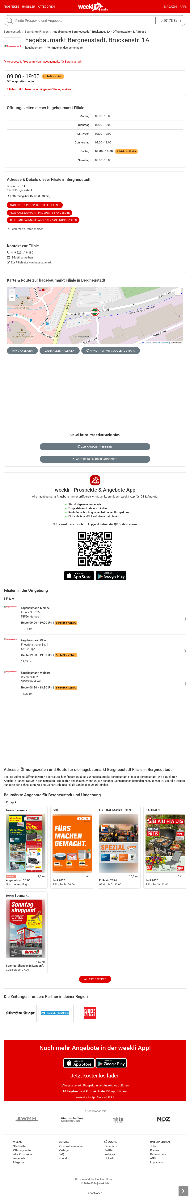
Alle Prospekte (95, 979)
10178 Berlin (171, 21)
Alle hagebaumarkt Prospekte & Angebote (40, 212)
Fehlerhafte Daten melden (25, 229)
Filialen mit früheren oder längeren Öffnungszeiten (40, 89)
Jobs (153, 1146)
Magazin (170, 6)
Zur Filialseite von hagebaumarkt (30, 262)
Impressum (157, 1162)
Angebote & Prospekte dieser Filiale (35, 205)
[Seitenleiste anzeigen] (183, 1191)
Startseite (19, 1146)
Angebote (19, 1158)
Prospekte (11, 6)
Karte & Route (56, 280)
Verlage (64, 1150)
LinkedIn (109, 1158)
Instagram (110, 1154)
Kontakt (64, 1158)
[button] (178, 292)
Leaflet (146, 342)
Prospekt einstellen (71, 1146)
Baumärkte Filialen (37, 31)
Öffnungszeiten (22, 1150)
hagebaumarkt (34, 47)
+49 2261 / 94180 (20, 252)
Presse (154, 1150)
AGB (153, 1158)
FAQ (61, 1154)
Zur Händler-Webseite (95, 446)
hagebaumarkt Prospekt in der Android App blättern (95, 1085)
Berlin (104, 9)
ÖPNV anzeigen (22, 350)
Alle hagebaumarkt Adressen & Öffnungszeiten (43, 220)
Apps (183, 6)
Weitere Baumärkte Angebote (94, 459)
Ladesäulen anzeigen (59, 350)
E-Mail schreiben (20, 257)
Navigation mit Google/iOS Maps (111, 350)
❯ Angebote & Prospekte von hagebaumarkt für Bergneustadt (43, 61)
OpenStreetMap (162, 342)
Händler (28, 6)
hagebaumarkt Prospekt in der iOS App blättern (95, 1091)
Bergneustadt (12, 31)
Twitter (108, 1150)
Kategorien (46, 6)
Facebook (110, 1146)
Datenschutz (158, 1154)
